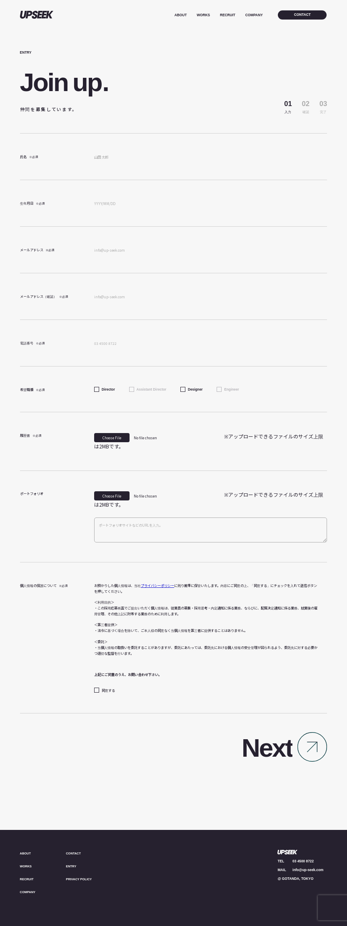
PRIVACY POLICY (80, 879)
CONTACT (74, 853)
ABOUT (181, 15)
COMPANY (254, 15)
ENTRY (71, 866)
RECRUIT (227, 15)
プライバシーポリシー (157, 585)
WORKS (203, 15)
